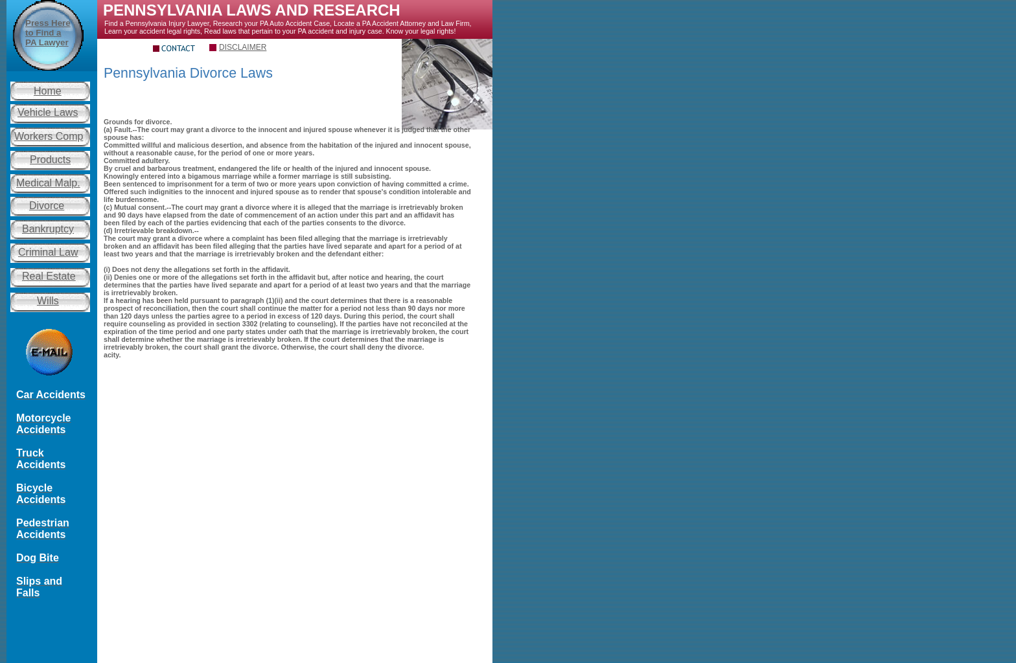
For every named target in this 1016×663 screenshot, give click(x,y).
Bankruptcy (48, 228)
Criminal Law (48, 252)
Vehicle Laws (47, 112)
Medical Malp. (48, 182)
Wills (48, 300)
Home (48, 90)
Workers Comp (48, 136)
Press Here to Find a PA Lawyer (48, 32)
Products (50, 159)
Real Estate (49, 276)
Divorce (46, 205)
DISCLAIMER (242, 47)
